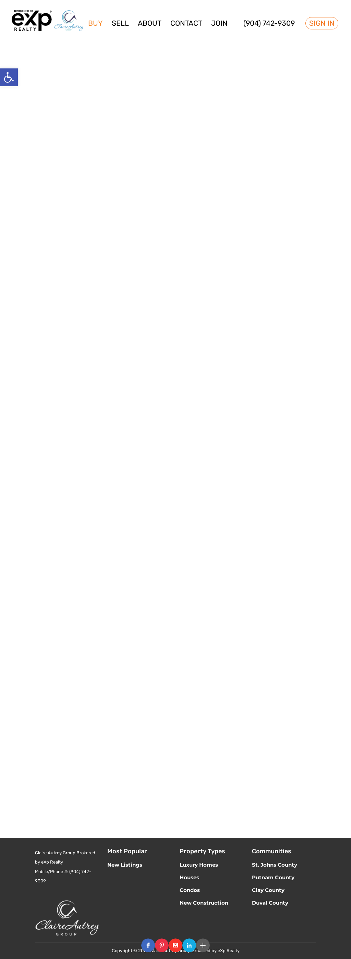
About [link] (149, 24)
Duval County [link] (270, 902)
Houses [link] (189, 877)
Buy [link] (95, 24)
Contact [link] (186, 24)
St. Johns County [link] (274, 864)
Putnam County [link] (273, 877)
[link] (9, 77)
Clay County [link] (268, 890)
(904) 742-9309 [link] (269, 24)
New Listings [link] (124, 864)
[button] (148, 945)
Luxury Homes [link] (199, 864)
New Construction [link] (204, 902)
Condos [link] (190, 890)
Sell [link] (120, 24)
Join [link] (219, 24)
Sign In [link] (322, 23)
